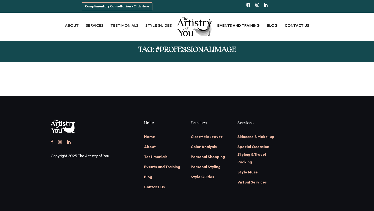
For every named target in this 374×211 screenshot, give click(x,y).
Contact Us (154, 186)
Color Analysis (204, 146)
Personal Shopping (208, 156)
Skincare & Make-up (255, 136)
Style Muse (247, 172)
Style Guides (202, 176)
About (150, 146)
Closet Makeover (207, 136)
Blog (148, 176)
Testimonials (155, 156)
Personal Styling (206, 166)
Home (149, 136)
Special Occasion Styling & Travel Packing (253, 154)
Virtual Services (252, 182)
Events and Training (162, 166)
